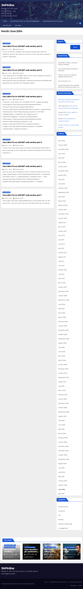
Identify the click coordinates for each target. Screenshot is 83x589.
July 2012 (61, 239)
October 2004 (62, 485)
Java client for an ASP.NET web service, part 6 (22, 46)
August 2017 (62, 222)
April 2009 (61, 313)
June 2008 (61, 351)
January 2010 (62, 287)
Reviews (60, 519)
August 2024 (62, 175)
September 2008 (63, 338)
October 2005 (62, 455)
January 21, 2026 (51, 554)
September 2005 (63, 459)
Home (5, 21)
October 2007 (62, 373)
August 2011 (62, 257)
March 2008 (62, 360)
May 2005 (61, 476)
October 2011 (62, 252)
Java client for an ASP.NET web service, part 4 (22, 96)
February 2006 (63, 438)
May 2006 (61, 429)
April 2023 (61, 196)
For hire (18, 25)
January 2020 (62, 218)
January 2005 (62, 481)
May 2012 (61, 248)
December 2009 (63, 291)
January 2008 (62, 364)
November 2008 (63, 330)
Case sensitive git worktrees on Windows (31, 551)
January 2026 (62, 145)
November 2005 (63, 450)
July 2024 (61, 179)
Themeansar (31, 583)
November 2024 (63, 171)
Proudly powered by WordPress (9, 583)
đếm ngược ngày (63, 99)
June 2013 (61, 235)
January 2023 (62, 209)
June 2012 (61, 244)
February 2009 (63, 321)
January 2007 (62, 399)
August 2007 (62, 382)
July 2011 (61, 261)
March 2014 (62, 227)
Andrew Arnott (18, 49)
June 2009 (61, 304)
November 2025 (63, 149)
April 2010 (61, 278)
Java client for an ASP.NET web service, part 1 (22, 195)
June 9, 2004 (8, 49)
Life (59, 515)
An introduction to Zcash (53, 21)
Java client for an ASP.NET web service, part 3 (22, 142)
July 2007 (61, 386)
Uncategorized (6, 43)
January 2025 (62, 166)
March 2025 (62, 162)
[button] (77, 23)
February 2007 (63, 394)
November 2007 (63, 369)
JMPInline (7, 5)
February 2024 (63, 188)
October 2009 (62, 295)
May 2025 (61, 158)
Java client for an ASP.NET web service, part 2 (22, 166)
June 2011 (61, 265)
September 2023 (63, 192)
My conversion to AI (64, 81)
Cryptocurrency (63, 506)
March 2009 (62, 317)
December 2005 (63, 446)
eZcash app (7, 25)
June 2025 (61, 153)
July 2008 (61, 347)
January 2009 (62, 326)
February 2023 (63, 205)
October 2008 (62, 334)
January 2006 (62, 442)
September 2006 (63, 412)
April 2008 (61, 356)
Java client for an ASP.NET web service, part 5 (22, 70)
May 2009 (61, 308)
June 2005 (61, 472)
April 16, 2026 (30, 554)
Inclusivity (61, 511)
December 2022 (63, 214)
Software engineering (65, 524)
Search (60, 41)
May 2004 (61, 493)
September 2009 (63, 300)
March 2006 (62, 433)
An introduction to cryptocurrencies (24, 21)
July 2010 (61, 274)
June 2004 (61, 489)
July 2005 (61, 468)
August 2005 (62, 463)
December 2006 (63, 403)
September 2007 (63, 377)
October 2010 (62, 270)
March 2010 (62, 283)
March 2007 (62, 390)
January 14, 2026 (71, 554)
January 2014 (62, 231)
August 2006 (62, 416)
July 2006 (61, 420)
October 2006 (62, 407)
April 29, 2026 (10, 554)
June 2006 (61, 425)
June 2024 (61, 184)
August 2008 (62, 343)
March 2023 (62, 201)
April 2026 (61, 140)
